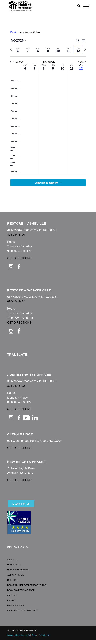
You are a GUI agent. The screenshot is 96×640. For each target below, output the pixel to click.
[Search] (77, 6)
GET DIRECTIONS (19, 258)
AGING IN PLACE (15, 575)
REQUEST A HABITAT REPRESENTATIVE (27, 585)
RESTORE (12, 580)
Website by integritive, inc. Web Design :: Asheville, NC (28, 635)
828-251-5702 (16, 385)
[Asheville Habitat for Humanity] (40, 6)
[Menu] (84, 6)
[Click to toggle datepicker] (18, 40)
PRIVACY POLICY (15, 605)
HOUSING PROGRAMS (18, 570)
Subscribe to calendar (46, 183)
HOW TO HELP (14, 564)
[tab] (18, 50)
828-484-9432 (16, 301)
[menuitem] (77, 6)
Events (13, 32)
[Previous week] (11, 50)
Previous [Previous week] (17, 61)
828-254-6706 (16, 234)
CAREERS (12, 595)
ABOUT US (12, 559)
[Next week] (85, 50)
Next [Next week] (82, 61)
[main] (48, 112)
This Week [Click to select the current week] (48, 61)
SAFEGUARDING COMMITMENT (22, 610)
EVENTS (11, 600)
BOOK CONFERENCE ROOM (21, 590)
